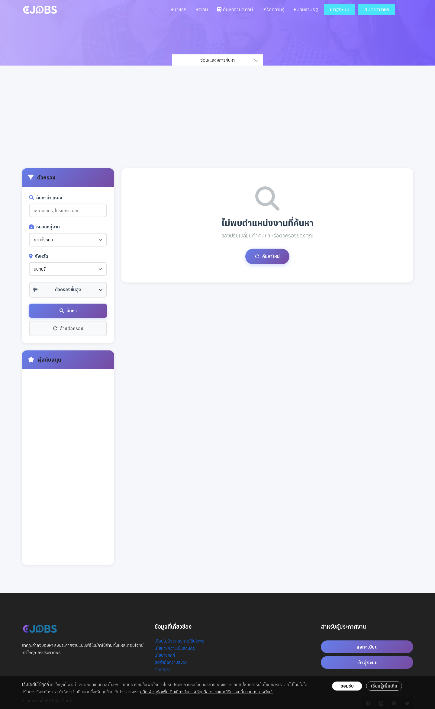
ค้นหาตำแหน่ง (45, 198)
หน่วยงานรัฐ (306, 9)
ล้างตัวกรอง (68, 328)
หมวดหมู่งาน (44, 227)
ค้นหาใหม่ (267, 256)
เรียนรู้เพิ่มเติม (384, 686)
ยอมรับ (347, 686)
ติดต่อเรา (163, 669)
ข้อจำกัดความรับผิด (171, 662)
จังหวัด (38, 256)
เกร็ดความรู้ (273, 9)
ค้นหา (68, 310)
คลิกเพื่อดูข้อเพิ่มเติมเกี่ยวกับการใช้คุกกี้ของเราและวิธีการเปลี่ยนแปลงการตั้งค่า (206, 691)
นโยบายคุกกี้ (165, 655)
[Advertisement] (217, 123)
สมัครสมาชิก (376, 9)
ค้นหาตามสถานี (235, 9)
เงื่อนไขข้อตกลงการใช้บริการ (180, 641)
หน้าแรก (178, 9)
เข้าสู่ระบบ (339, 9)
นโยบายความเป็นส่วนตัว (175, 648)
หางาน (201, 9)
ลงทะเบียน (367, 647)
